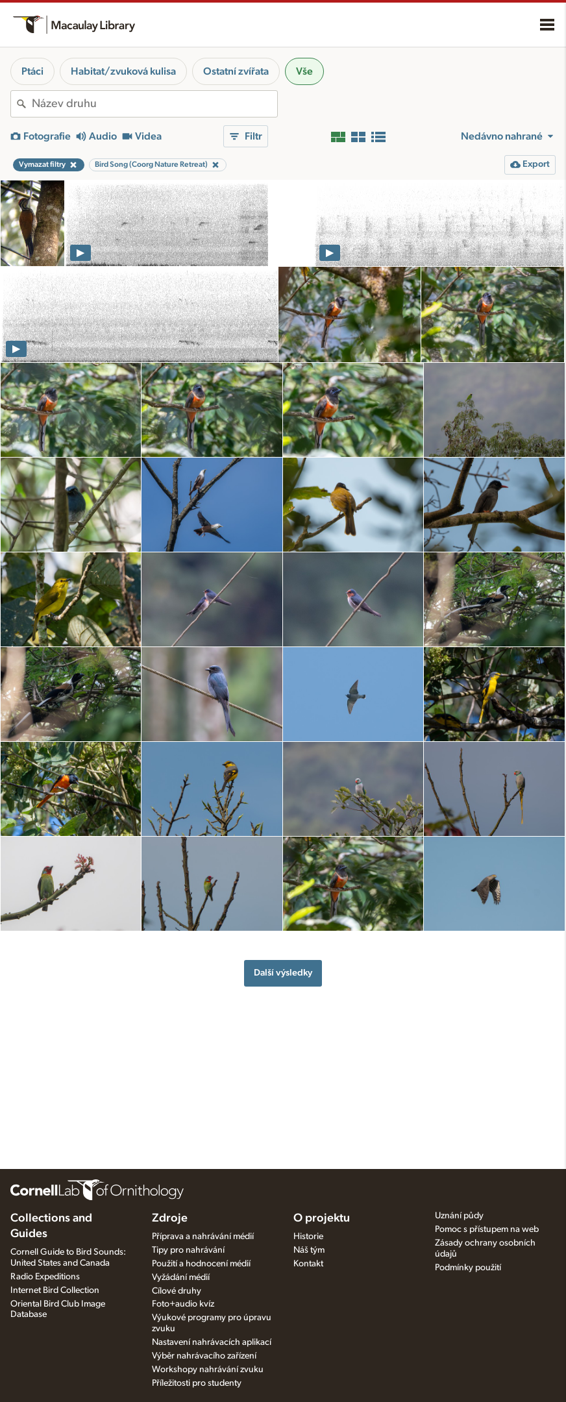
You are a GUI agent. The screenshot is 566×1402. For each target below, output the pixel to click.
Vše (304, 71)
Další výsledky (283, 973)
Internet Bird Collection (54, 1290)
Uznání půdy (459, 1215)
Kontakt (308, 1263)
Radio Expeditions (45, 1276)
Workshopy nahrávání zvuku (208, 1369)
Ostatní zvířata (236, 71)
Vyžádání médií (181, 1277)
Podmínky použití (468, 1267)
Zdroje (170, 1218)
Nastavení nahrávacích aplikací (211, 1342)
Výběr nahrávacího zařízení (204, 1355)
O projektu (321, 1218)
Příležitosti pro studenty (196, 1383)
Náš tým (309, 1250)
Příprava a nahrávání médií (203, 1236)
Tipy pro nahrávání (188, 1250)
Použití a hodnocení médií (201, 1263)
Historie (308, 1236)
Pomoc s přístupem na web (487, 1229)
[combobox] (154, 104)
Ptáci (32, 71)
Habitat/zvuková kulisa (123, 71)
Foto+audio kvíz (183, 1304)
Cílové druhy (176, 1291)
